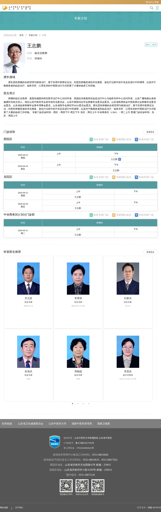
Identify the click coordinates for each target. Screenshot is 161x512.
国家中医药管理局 (82, 423)
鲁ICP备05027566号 (85, 443)
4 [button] (89, 403)
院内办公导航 (152, 2)
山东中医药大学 (57, 423)
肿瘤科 (38, 58)
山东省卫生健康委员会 (30, 423)
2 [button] (78, 403)
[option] (80, 329)
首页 (21, 35)
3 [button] (83, 403)
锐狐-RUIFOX (154, 507)
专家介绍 (33, 35)
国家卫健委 (103, 423)
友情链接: (7, 423)
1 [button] (72, 403)
